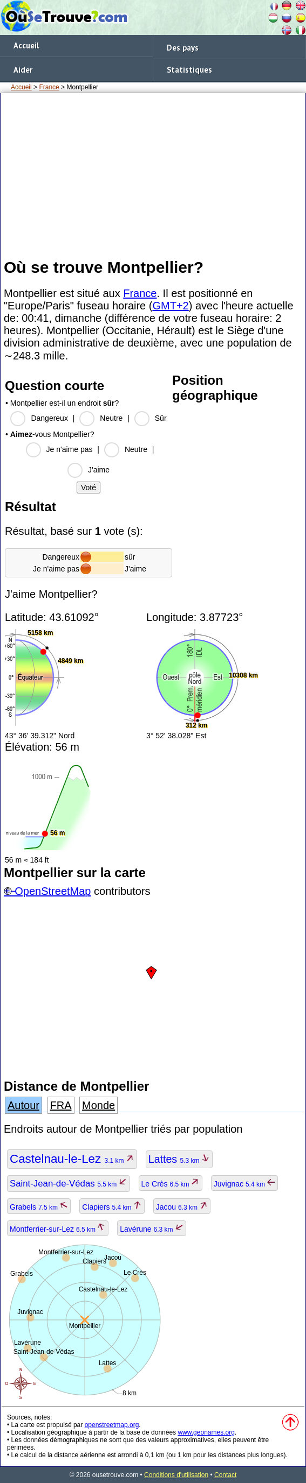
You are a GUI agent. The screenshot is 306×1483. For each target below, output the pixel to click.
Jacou (182, 1207)
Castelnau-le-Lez (72, 1159)
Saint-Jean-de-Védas (68, 1183)
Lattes (179, 1159)
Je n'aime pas (69, 449)
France (49, 87)
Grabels (39, 1207)
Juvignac (245, 1184)
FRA (61, 1105)
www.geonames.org (206, 1432)
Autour (23, 1105)
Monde (98, 1105)
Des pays (183, 48)
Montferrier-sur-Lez (58, 1229)
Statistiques (189, 70)
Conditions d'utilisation (176, 1475)
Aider (22, 70)
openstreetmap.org (112, 1425)
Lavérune (151, 1229)
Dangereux (49, 418)
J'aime (99, 469)
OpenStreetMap (53, 891)
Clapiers (112, 1207)
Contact (225, 1475)
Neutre (111, 418)
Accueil (26, 45)
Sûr (161, 418)
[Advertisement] (153, 175)
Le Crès (170, 1184)
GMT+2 (170, 306)
